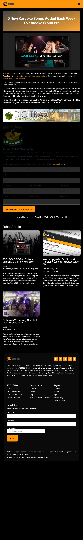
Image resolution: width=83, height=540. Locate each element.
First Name (10, 412)
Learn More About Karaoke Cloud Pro (19, 209)
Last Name (10, 421)
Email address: (26, 430)
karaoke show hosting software (14, 78)
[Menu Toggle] (79, 4)
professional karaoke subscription (34, 76)
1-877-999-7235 (12, 389)
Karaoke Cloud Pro (58, 164)
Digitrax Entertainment (10, 73)
